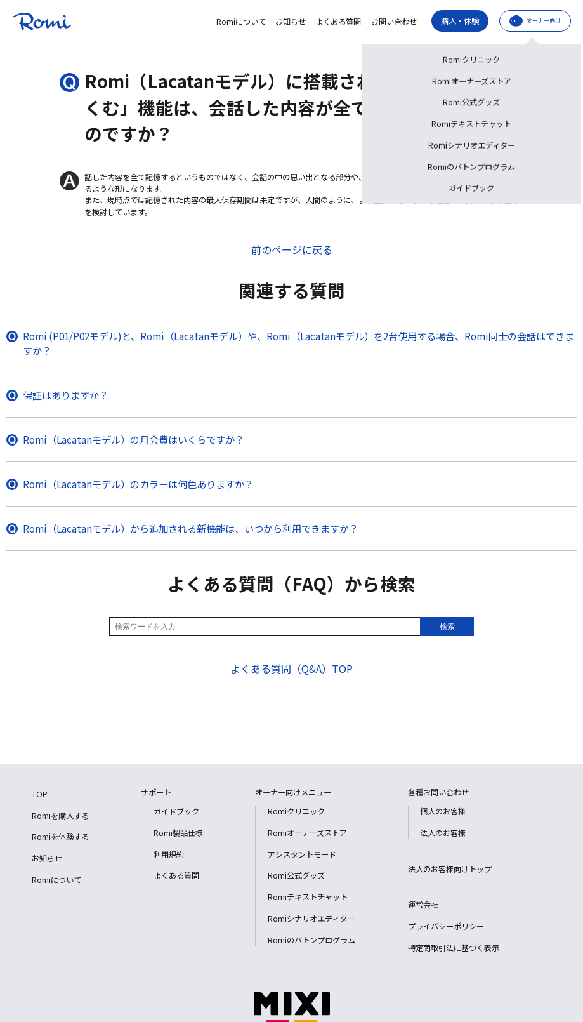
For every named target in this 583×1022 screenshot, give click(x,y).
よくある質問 (338, 21)
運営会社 (423, 904)
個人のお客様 (443, 811)
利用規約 (169, 854)
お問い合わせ (394, 21)
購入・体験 (460, 21)
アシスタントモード (302, 854)
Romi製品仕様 (178, 833)
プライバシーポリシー (446, 926)
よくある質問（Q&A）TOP (291, 668)
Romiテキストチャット (308, 897)
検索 (447, 626)
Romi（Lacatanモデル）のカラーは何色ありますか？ (138, 484)
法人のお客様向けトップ (450, 869)
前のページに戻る (291, 249)
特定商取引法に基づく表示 (453, 947)
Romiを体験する (60, 836)
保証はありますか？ (65, 395)
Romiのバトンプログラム (311, 940)
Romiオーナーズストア (307, 833)
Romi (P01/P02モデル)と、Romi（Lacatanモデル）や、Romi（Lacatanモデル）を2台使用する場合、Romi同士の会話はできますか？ (298, 343)
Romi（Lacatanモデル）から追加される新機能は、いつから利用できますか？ (190, 528)
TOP (40, 794)
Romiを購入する (60, 815)
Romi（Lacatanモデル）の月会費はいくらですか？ (133, 439)
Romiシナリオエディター (311, 918)
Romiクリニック (296, 811)
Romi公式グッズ (296, 875)
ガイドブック (176, 811)
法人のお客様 (443, 833)
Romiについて (241, 21)
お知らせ (290, 21)
